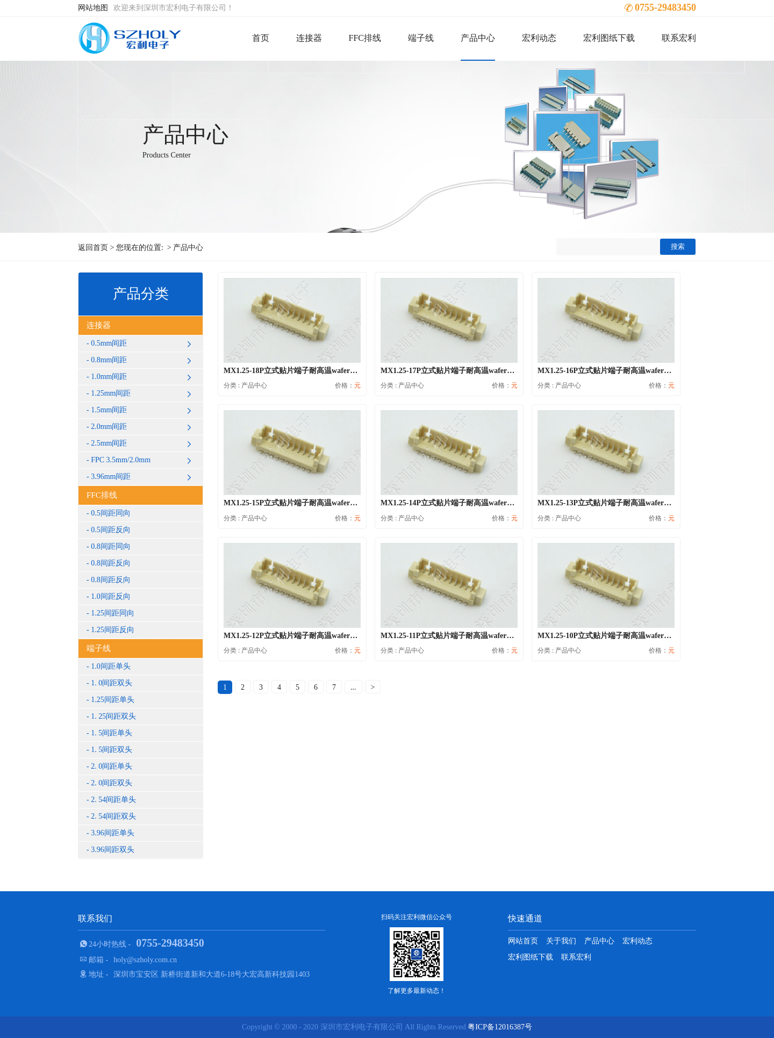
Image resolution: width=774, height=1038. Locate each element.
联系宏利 (679, 37)
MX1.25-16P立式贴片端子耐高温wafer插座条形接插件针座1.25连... (648, 371)
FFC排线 (365, 37)
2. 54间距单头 (113, 800)
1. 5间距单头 (111, 733)
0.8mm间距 (143, 360)
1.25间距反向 (112, 630)
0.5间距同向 (111, 513)
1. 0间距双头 (111, 683)
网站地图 (93, 8)
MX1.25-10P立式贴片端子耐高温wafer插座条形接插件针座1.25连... (648, 636)
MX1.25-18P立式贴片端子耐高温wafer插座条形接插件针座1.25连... (334, 371)
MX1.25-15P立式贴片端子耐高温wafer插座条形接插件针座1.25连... (334, 503)
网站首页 (523, 941)
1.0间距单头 (111, 666)
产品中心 (478, 37)
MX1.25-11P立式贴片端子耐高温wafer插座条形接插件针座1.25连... (490, 636)
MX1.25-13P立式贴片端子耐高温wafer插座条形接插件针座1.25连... (648, 503)
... (353, 687)
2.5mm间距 (143, 443)
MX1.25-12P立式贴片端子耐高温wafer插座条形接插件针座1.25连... (334, 636)
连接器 (309, 37)
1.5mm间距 (143, 410)
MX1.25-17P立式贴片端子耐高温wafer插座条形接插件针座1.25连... (491, 371)
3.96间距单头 (112, 833)
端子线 (421, 37)
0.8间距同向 (111, 546)
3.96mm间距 (143, 477)
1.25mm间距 (143, 393)
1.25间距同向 (112, 613)
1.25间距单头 (112, 700)
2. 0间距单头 (111, 766)
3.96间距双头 (112, 850)
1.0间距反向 (111, 596)
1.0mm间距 (143, 377)
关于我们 (561, 941)
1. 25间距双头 (113, 716)
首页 (260, 37)
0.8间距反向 (111, 563)
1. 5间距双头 (111, 750)
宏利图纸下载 (609, 37)
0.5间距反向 (111, 530)
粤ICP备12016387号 (500, 1027)
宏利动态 (539, 37)
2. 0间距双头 (111, 783)
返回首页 (93, 248)
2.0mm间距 (143, 427)
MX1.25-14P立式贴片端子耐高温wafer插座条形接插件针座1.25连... (491, 503)
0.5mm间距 (143, 343)
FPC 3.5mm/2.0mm (143, 460)
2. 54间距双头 (113, 816)
